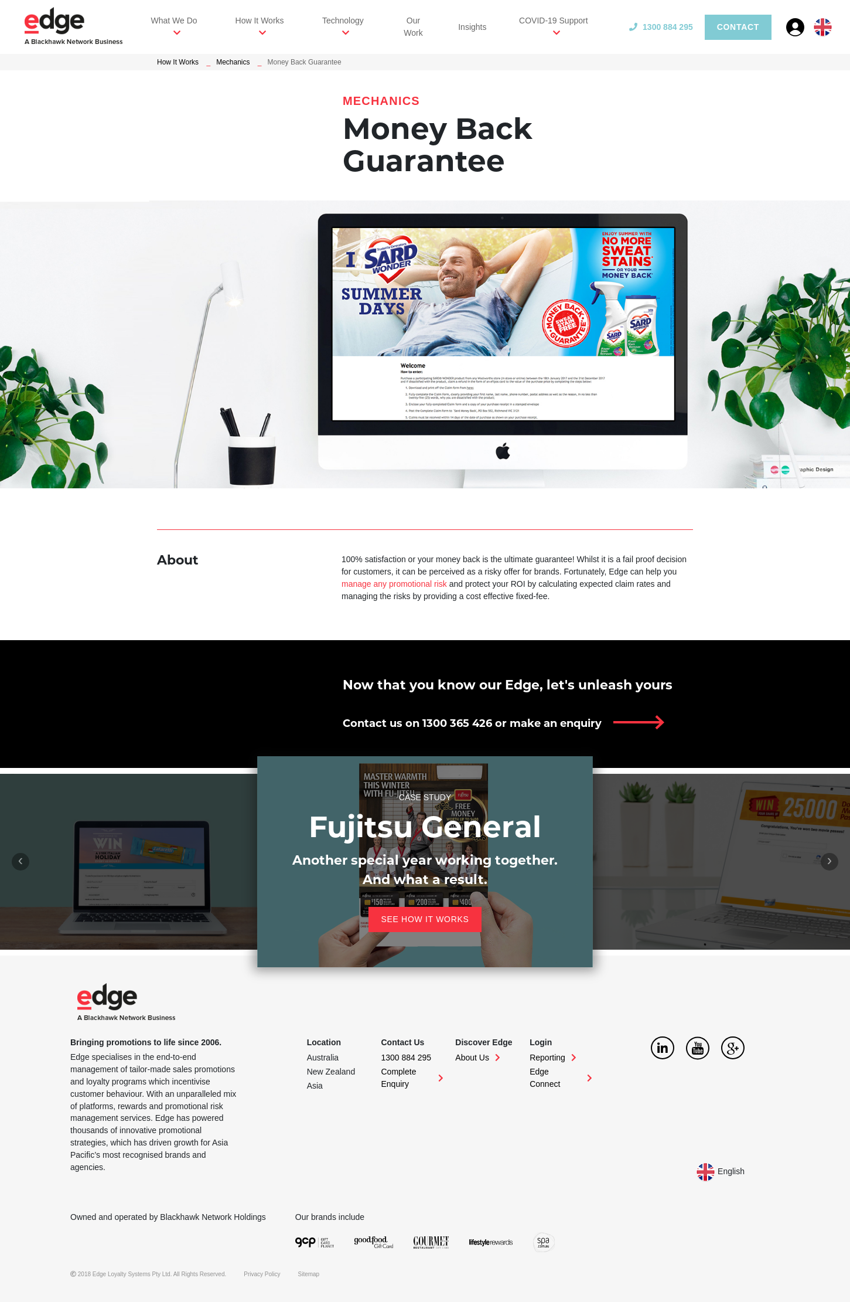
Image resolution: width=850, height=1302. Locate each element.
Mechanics (233, 62)
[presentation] (20, 862)
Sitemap (309, 1274)
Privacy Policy (262, 1274)
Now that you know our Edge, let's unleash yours (508, 685)
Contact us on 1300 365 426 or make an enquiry (472, 723)
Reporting (553, 1057)
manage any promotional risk (394, 584)
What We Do (174, 20)
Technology (343, 20)
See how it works (425, 919)
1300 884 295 (661, 27)
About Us (477, 1057)
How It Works (259, 20)
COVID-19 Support (553, 20)
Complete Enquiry (412, 1078)
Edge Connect (561, 1078)
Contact (738, 27)
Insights (472, 27)
